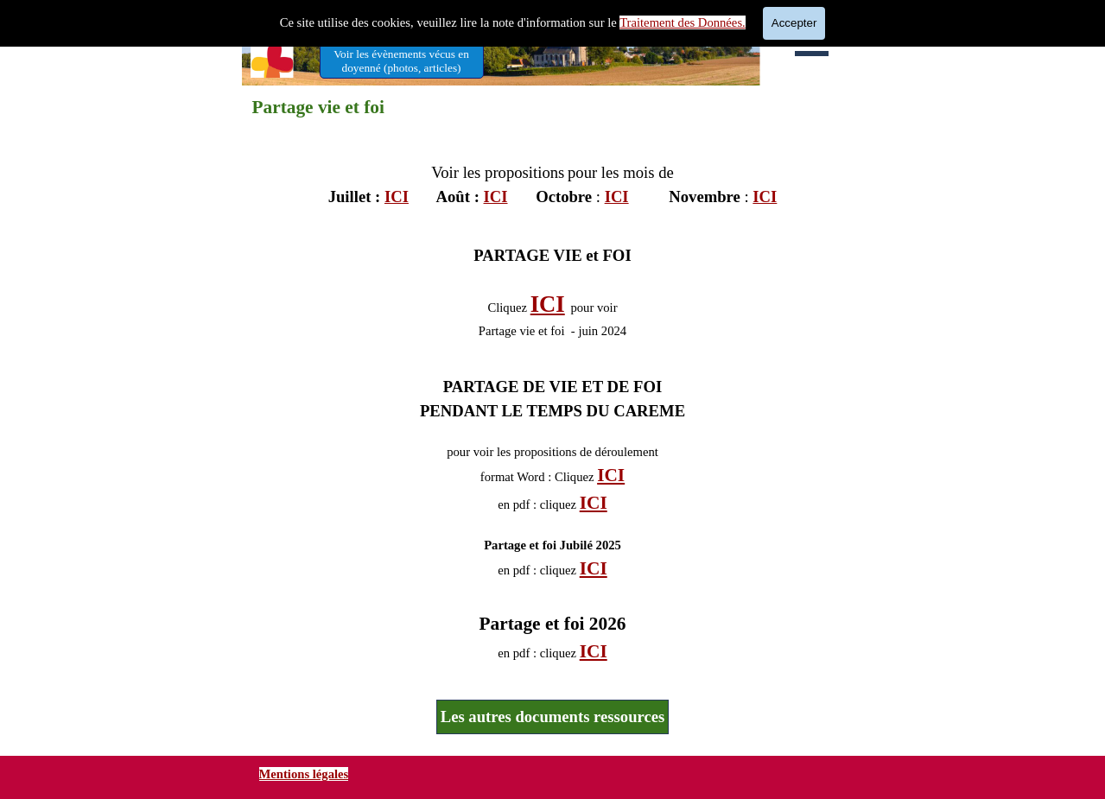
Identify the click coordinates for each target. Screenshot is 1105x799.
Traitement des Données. (682, 22)
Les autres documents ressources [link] (553, 716)
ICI (396, 196)
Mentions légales (304, 774)
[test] (402, 61)
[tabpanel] (553, 175)
